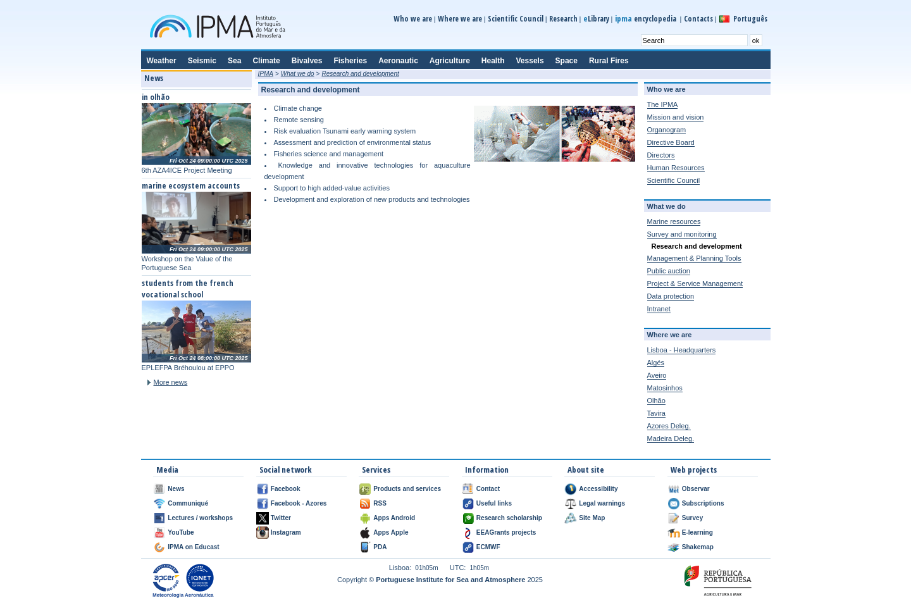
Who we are (413, 18)
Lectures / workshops (200, 517)
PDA (380, 547)
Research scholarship (509, 517)
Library (596, 18)
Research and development (360, 73)
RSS (380, 503)
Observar (696, 488)
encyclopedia (646, 18)
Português (750, 18)
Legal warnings (602, 503)
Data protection (671, 296)
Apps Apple (390, 532)
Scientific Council (515, 18)
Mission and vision (675, 117)
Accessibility (598, 488)
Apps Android (394, 517)
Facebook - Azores (299, 503)
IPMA (265, 73)
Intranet (659, 309)
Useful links (494, 503)
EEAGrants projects (506, 532)
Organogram (666, 130)
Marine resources (674, 221)
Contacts (698, 18)
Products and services (407, 488)
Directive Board (671, 142)
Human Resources (676, 167)
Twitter (281, 517)
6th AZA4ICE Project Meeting (187, 170)
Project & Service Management (695, 283)
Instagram (286, 532)
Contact (488, 488)
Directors (661, 155)
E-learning (697, 532)
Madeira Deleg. (671, 438)
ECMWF (488, 547)
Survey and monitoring (682, 234)
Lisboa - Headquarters (681, 350)
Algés (656, 362)
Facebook (286, 488)
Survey (692, 517)
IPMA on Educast (193, 547)
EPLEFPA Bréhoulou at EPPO (188, 367)
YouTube (181, 532)
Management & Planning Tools (694, 258)
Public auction (669, 271)
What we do (297, 73)
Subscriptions (703, 503)
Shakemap (698, 547)
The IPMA (662, 104)
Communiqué (188, 503)
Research (563, 18)
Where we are (460, 18)
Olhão (656, 400)
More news (171, 382)
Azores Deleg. (669, 426)
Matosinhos (665, 388)
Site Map (592, 517)
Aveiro (657, 375)
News (176, 488)
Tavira (656, 413)
